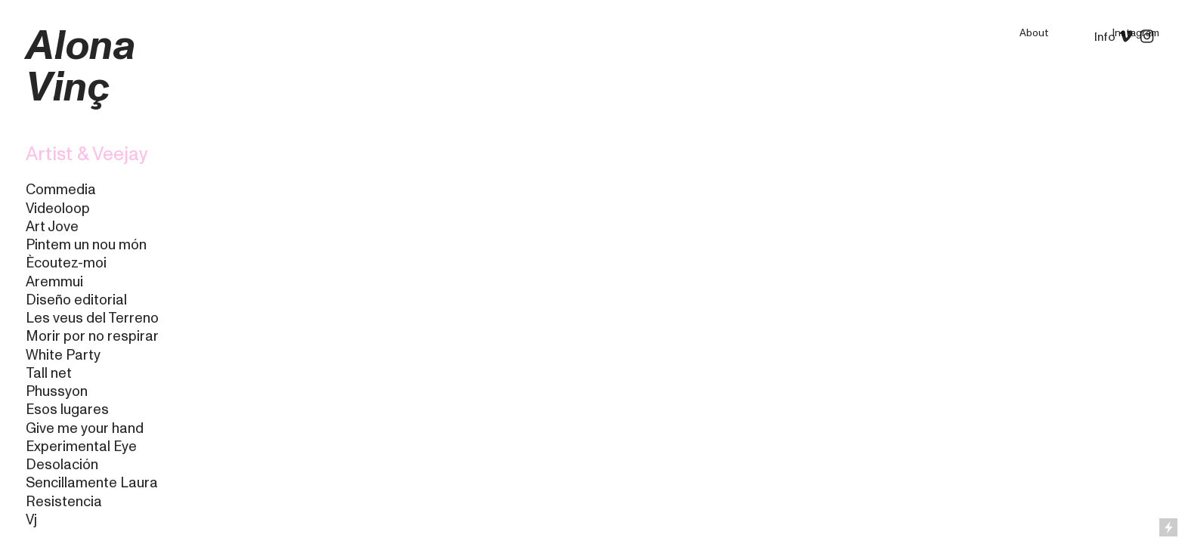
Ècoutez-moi (66, 263)
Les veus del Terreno (92, 318)
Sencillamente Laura (92, 483)
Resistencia (64, 502)
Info (1104, 37)
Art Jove (52, 226)
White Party (63, 355)
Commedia (61, 189)
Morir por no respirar (92, 336)
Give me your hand (85, 428)
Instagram (1135, 33)
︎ (1151, 37)
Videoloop (58, 208)
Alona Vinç (80, 66)
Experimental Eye (81, 446)
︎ (1126, 37)
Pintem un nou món (86, 245)
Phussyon (57, 391)
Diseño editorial (76, 300)
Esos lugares (67, 409)
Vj (31, 520)
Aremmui (54, 282)
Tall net (49, 373)
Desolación (62, 464)
